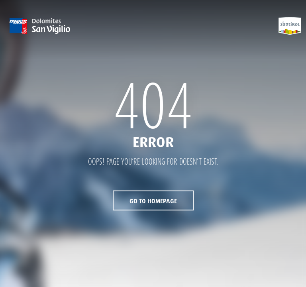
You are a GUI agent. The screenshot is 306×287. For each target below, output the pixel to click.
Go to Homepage (153, 201)
